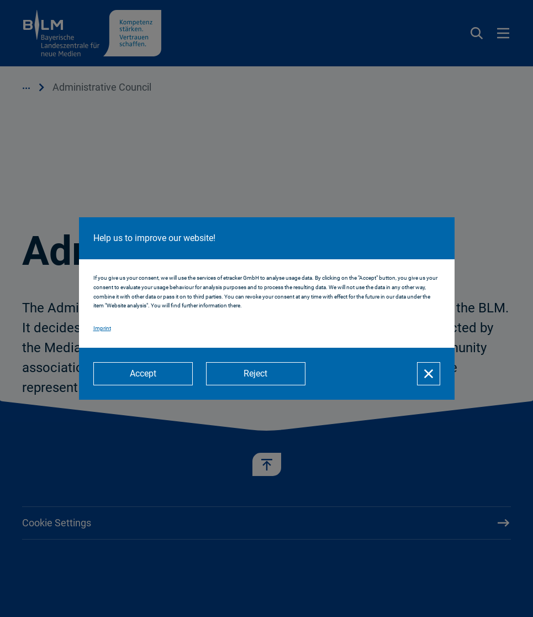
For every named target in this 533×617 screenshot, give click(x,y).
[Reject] (255, 373)
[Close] (428, 373)
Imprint (102, 328)
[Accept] (143, 373)
